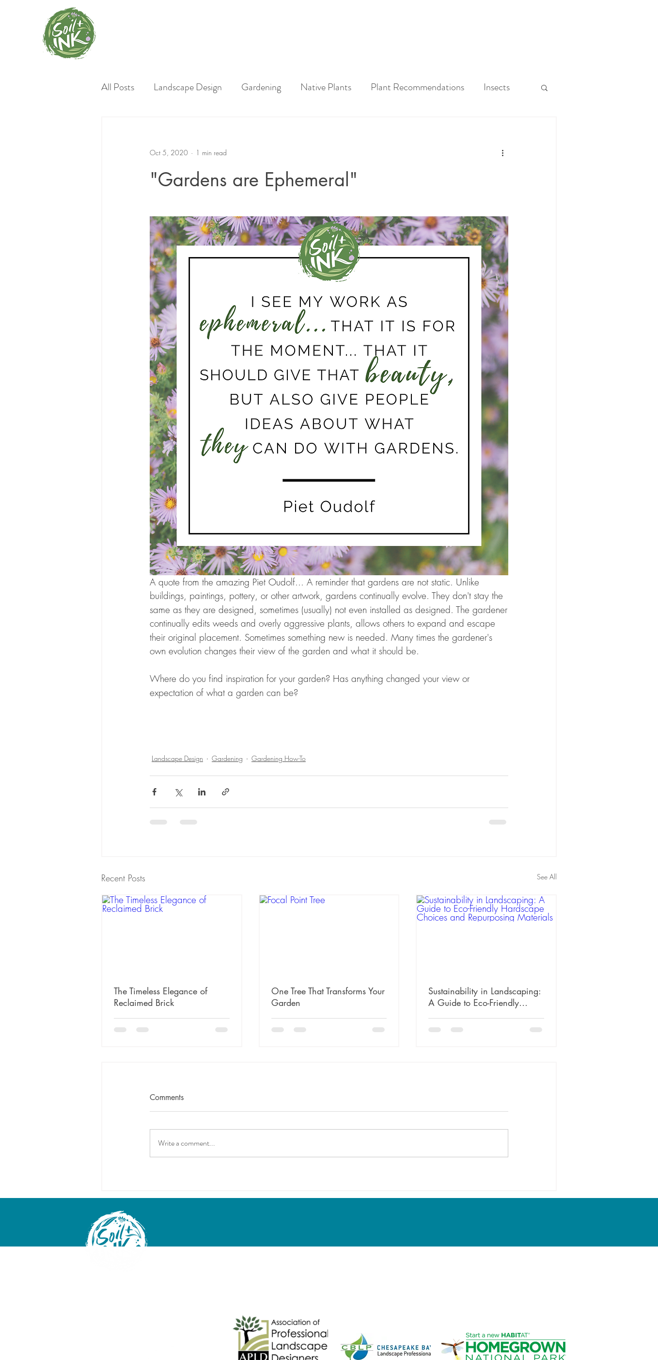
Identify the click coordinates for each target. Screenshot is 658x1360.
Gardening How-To (278, 758)
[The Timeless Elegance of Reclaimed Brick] (171, 934)
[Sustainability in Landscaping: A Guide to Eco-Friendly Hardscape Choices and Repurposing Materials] (486, 934)
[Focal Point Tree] (329, 934)
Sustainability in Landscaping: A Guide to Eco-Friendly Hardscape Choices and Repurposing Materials (484, 996)
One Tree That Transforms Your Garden (328, 996)
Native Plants (325, 87)
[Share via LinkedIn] (201, 791)
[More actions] (502, 152)
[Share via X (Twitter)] (178, 791)
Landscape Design (188, 87)
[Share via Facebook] (154, 791)
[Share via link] (225, 791)
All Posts (117, 87)
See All (547, 876)
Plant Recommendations (417, 87)
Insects (497, 87)
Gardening (261, 87)
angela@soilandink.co (120, 1306)
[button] (544, 87)
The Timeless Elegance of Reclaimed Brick (160, 996)
